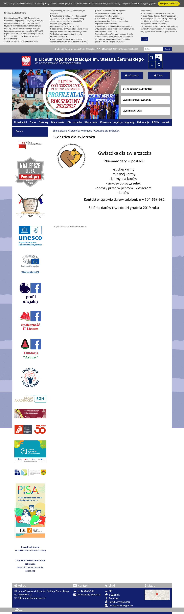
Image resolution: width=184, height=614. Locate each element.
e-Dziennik (132, 75)
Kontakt (166, 122)
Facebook (112, 598)
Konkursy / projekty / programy (117, 122)
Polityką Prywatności (67, 3)
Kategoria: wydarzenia (80, 131)
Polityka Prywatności (117, 601)
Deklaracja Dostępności (119, 605)
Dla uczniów (58, 122)
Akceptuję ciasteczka (169, 3)
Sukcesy (43, 122)
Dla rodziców (74, 122)
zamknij (144, 39)
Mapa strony (78, 49)
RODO (155, 122)
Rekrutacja (143, 122)
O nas (33, 122)
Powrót (19, 131)
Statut (158, 75)
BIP (108, 591)
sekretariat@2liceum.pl (86, 594)
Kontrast (107, 49)
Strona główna (62, 49)
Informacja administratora (125, 49)
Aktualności (20, 122)
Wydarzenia (91, 122)
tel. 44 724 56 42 (83, 591)
